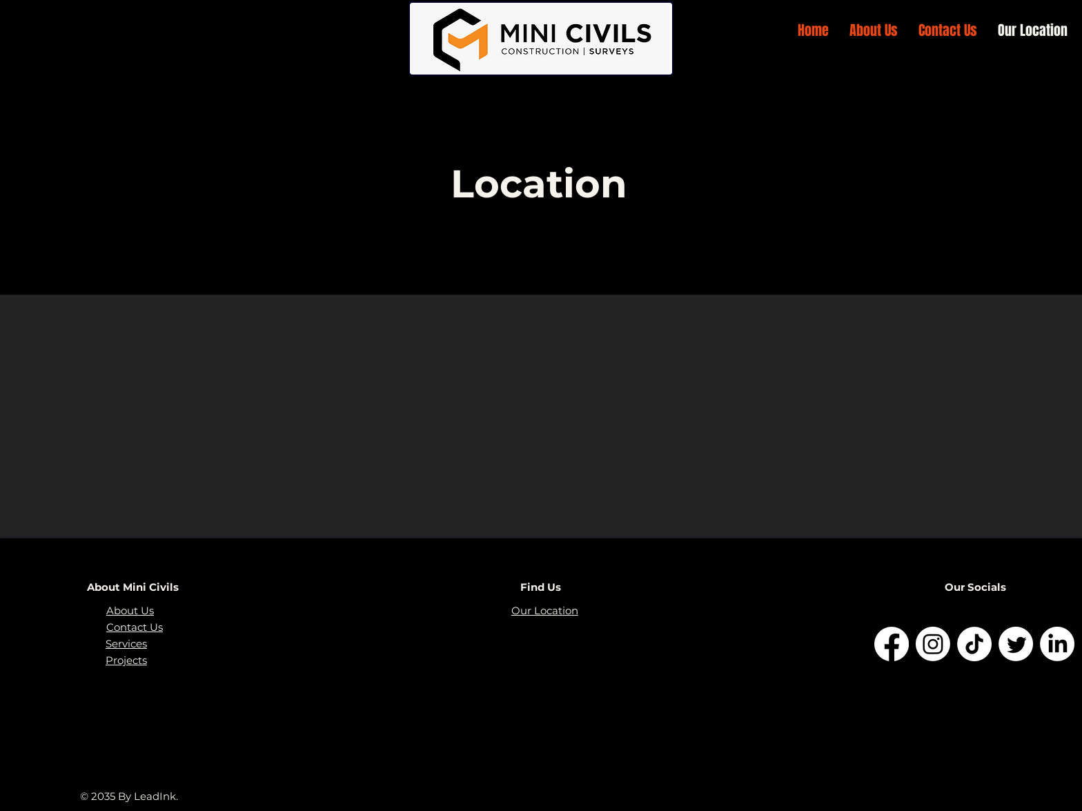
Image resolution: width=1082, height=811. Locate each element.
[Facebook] (891, 644)
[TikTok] (974, 644)
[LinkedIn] (1057, 644)
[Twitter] (1016, 644)
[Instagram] (933, 644)
